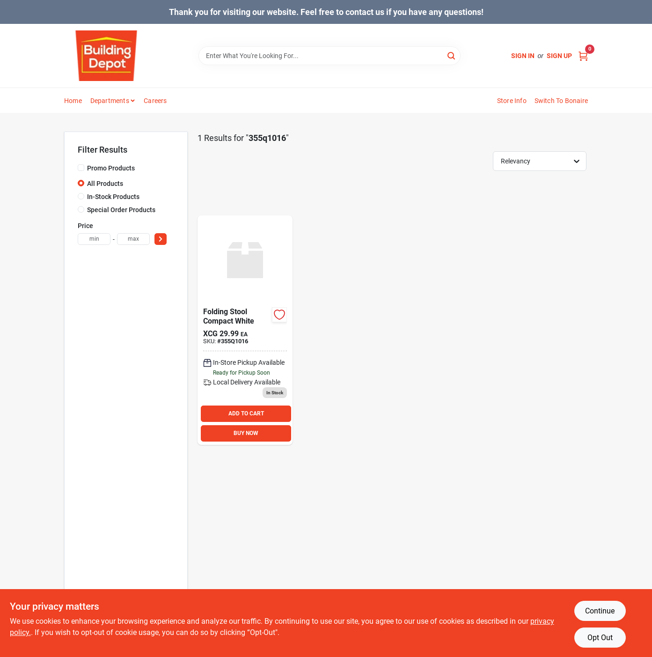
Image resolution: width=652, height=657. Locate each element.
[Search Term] (329, 55)
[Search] (452, 55)
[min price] (94, 239)
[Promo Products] (81, 167)
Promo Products (111, 168)
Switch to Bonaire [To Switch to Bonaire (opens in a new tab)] (561, 100)
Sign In (523, 55)
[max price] (133, 239)
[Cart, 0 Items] (583, 56)
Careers (155, 100)
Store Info (512, 100)
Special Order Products (121, 209)
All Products (105, 183)
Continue (600, 610)
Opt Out (600, 637)
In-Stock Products (113, 196)
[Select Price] (160, 239)
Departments (109, 100)
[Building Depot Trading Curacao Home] (106, 55)
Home (73, 100)
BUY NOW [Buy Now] (246, 433)
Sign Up (559, 55)
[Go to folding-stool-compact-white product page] (245, 330)
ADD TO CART (246, 413)
